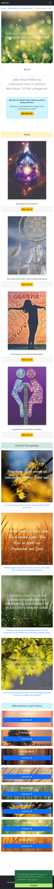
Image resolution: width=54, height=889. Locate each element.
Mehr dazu (27, 209)
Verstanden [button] (33, 885)
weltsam (5, 2)
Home (3, 8)
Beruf (27, 69)
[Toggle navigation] (50, 3)
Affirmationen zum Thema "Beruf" (20, 8)
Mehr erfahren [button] (33, 879)
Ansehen (27, 720)
